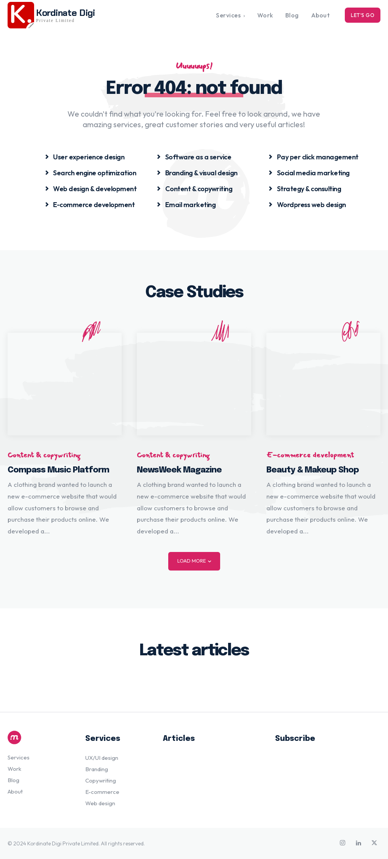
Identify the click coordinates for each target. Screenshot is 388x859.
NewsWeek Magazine (179, 470)
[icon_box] (84, 157)
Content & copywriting (44, 455)
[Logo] (39, 737)
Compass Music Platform (58, 470)
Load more (194, 561)
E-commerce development (310, 455)
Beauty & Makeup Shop (312, 470)
